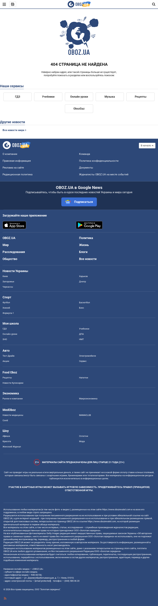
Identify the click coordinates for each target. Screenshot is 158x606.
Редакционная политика (17, 174)
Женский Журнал (12, 446)
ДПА (81, 334)
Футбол (6, 302)
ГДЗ (17, 96)
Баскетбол (84, 302)
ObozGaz (79, 108)
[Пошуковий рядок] (154, 4)
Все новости (88, 259)
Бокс (81, 307)
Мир (6, 245)
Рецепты (140, 96)
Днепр (82, 281)
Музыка (110, 96)
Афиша (6, 436)
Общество (10, 259)
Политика (86, 238)
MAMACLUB (85, 415)
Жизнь (84, 245)
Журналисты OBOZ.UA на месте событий (103, 174)
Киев (5, 276)
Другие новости (12, 122)
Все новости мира (13, 130)
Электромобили (87, 356)
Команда (84, 154)
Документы (86, 167)
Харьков (83, 276)
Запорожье (8, 281)
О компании (10, 154)
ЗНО (5, 339)
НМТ (81, 339)
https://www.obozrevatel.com (116, 509)
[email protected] (43, 581)
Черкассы (8, 287)
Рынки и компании (13, 398)
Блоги (83, 252)
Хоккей (6, 307)
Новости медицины (13, 415)
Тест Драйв (8, 356)
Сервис (83, 361)
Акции (6, 361)
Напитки (83, 377)
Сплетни (83, 436)
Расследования (14, 252)
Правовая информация (17, 160)
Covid (5, 420)
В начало (146, 145)
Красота (7, 441)
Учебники (48, 96)
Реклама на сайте (13, 167)
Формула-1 (8, 313)
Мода (82, 441)
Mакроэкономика (88, 398)
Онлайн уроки (79, 96)
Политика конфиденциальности (99, 160)
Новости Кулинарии (13, 383)
